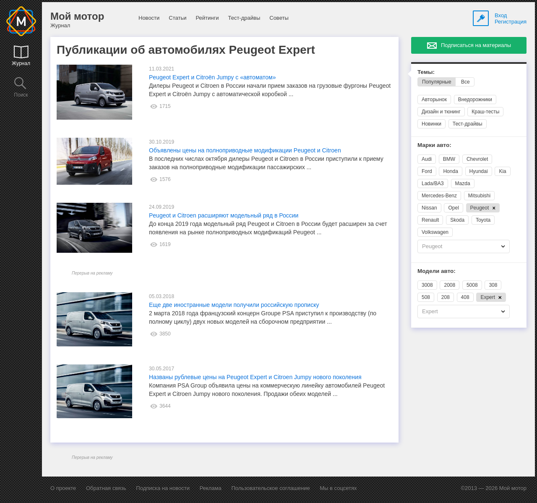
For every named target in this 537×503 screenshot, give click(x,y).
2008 (449, 285)
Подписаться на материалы (476, 45)
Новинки (431, 124)
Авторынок (434, 99)
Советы (278, 18)
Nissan (429, 208)
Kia (502, 171)
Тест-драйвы (244, 18)
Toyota (483, 220)
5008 (472, 285)
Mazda (462, 183)
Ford (427, 171)
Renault (430, 220)
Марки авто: (434, 145)
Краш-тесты (485, 112)
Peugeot (483, 208)
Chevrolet (477, 159)
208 (445, 297)
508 (426, 297)
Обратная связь (106, 488)
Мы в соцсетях (338, 488)
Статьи (177, 18)
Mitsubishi (479, 196)
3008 (427, 285)
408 (465, 297)
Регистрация (511, 21)
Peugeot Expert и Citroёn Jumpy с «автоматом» (212, 77)
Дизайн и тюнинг (441, 112)
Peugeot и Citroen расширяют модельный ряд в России (223, 215)
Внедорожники (475, 99)
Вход (501, 15)
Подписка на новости (163, 488)
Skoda (457, 220)
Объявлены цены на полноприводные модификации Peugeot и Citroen (245, 150)
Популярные (436, 82)
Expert (491, 297)
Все (465, 82)
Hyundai (478, 171)
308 (493, 285)
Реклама (211, 488)
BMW (449, 159)
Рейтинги (207, 18)
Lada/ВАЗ (433, 183)
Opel (453, 208)
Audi (427, 159)
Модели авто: (436, 271)
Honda (450, 171)
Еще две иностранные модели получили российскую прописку (234, 304)
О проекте (63, 488)
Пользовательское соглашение (270, 488)
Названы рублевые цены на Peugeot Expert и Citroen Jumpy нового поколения (255, 377)
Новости (148, 18)
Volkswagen (435, 232)
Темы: (426, 72)
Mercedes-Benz (439, 196)
